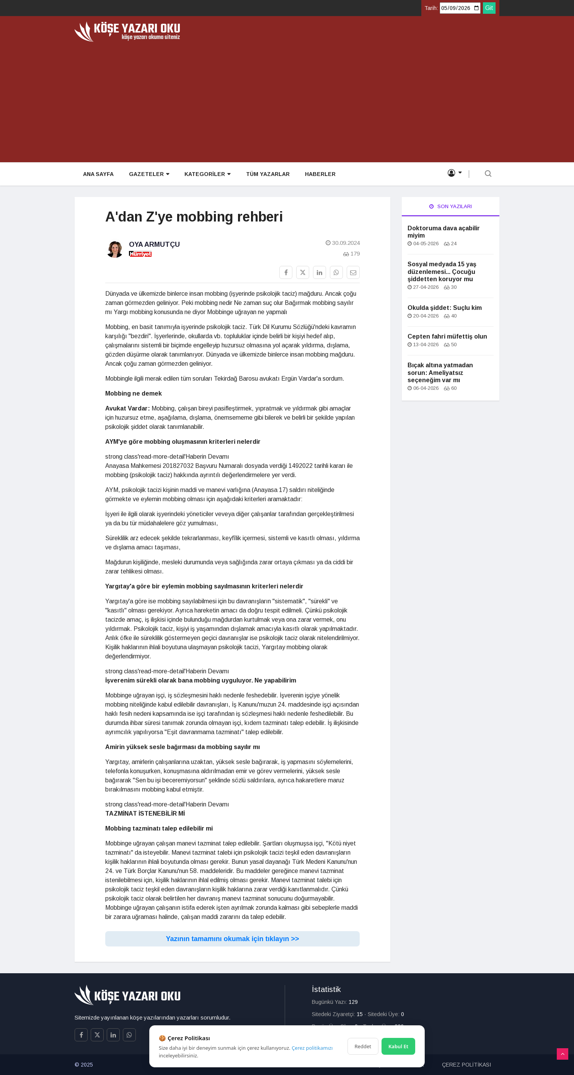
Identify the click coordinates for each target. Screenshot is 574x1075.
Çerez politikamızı (312, 1047)
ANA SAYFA (97, 174)
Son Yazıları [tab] (450, 206)
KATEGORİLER (207, 174)
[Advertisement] (287, 99)
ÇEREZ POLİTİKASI (466, 1065)
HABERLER (319, 174)
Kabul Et (398, 1046)
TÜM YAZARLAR (267, 174)
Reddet (363, 1046)
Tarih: (431, 8)
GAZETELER (148, 174)
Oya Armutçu (154, 244)
